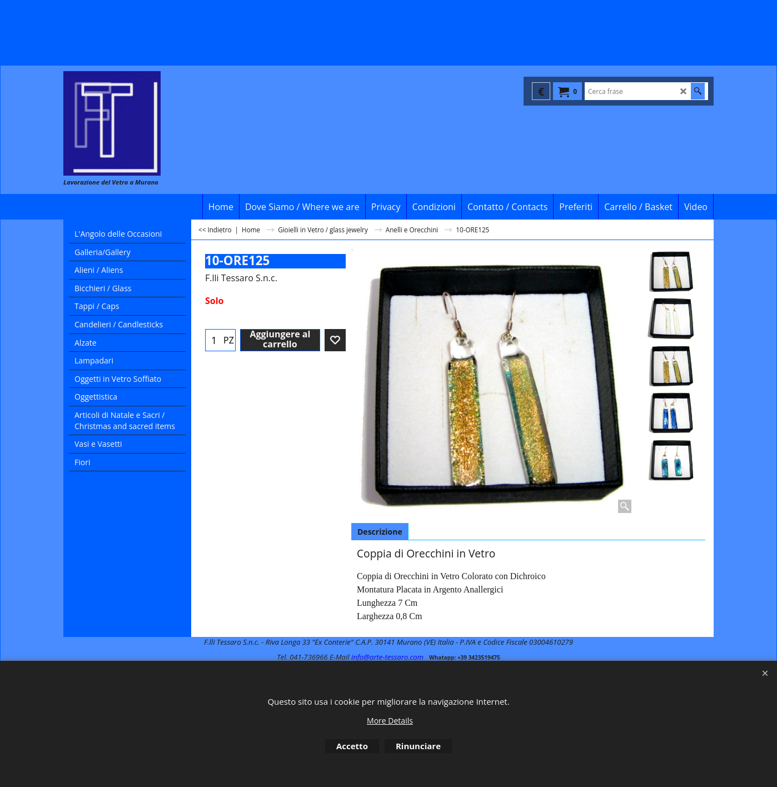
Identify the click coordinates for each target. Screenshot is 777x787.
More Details (390, 720)
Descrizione (379, 531)
